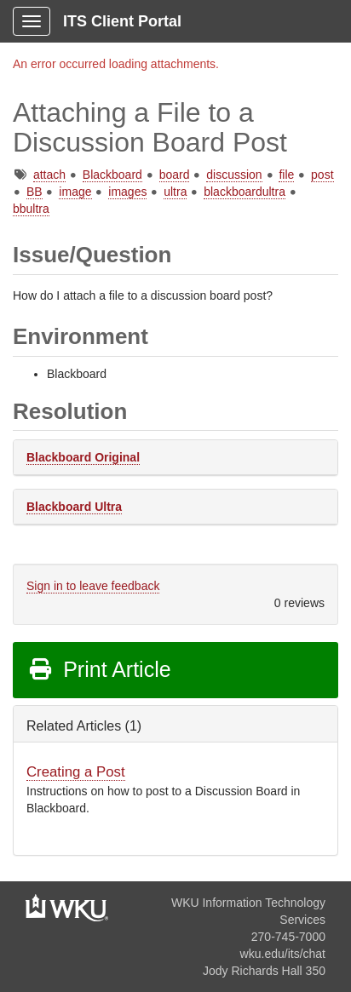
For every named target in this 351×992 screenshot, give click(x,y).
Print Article (99, 669)
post (322, 174)
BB (34, 191)
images (127, 191)
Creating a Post (75, 772)
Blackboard (112, 174)
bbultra (31, 208)
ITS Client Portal (122, 21)
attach (49, 174)
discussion (234, 174)
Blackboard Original (83, 457)
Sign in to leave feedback (92, 586)
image (75, 191)
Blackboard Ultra (74, 506)
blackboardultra (244, 191)
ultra (175, 191)
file (286, 174)
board (174, 174)
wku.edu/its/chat (282, 953)
